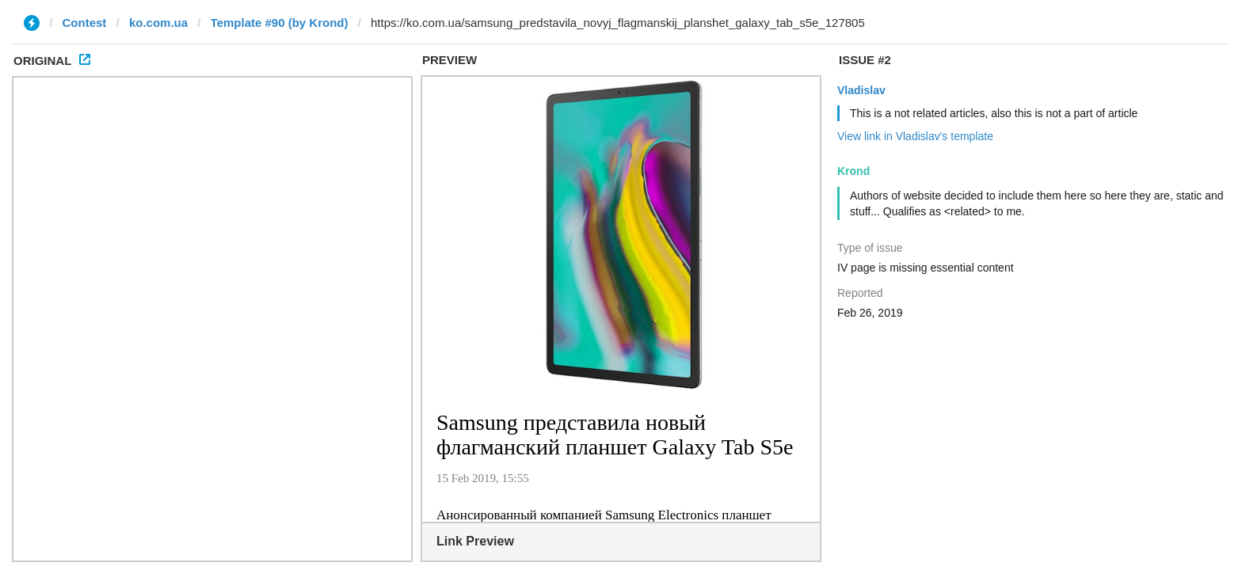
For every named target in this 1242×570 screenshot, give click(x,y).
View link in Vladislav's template (915, 136)
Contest (85, 22)
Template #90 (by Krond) (280, 22)
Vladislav (861, 90)
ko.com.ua (158, 22)
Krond (853, 171)
